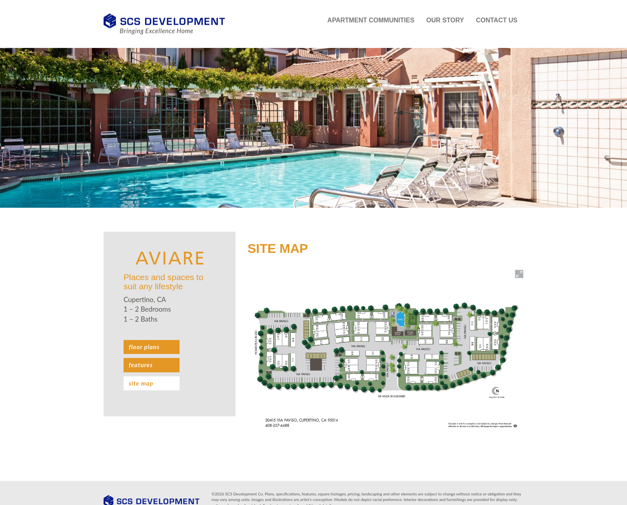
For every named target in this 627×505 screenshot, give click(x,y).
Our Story (445, 20)
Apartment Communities (370, 20)
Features (141, 364)
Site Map (141, 383)
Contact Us (496, 20)
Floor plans (144, 346)
